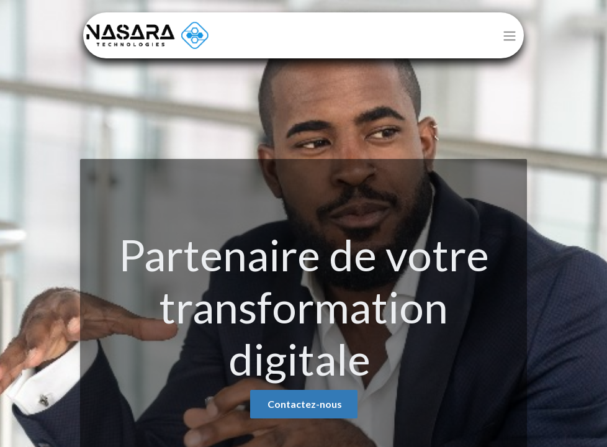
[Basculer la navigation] (509, 35)
